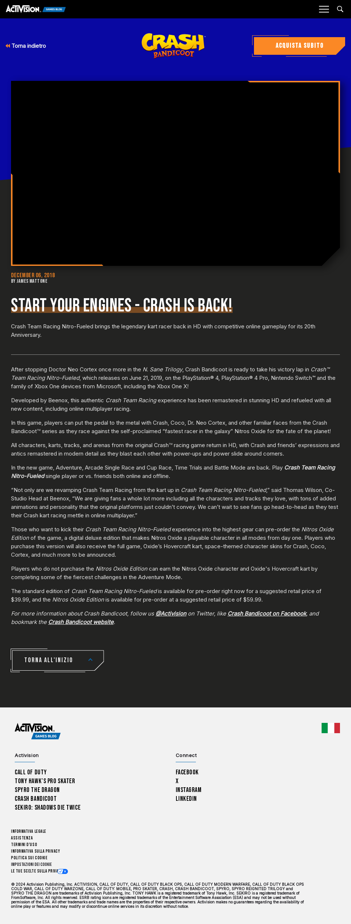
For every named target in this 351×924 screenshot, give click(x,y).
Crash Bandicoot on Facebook (267, 613)
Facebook (187, 772)
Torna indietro (26, 45)
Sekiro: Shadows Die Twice (47, 807)
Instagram (189, 790)
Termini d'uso (24, 845)
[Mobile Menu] (323, 9)
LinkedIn (186, 799)
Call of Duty (31, 772)
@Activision (170, 613)
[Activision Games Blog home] (38, 731)
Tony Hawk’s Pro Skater (45, 781)
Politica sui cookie (29, 858)
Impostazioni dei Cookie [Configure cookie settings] (31, 864)
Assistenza (22, 838)
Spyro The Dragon (37, 790)
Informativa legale (28, 831)
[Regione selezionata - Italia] (331, 728)
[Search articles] (340, 9)
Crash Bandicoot (36, 799)
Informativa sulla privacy (35, 851)
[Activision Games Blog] (36, 9)
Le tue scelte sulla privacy (37, 871)
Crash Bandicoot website (81, 621)
